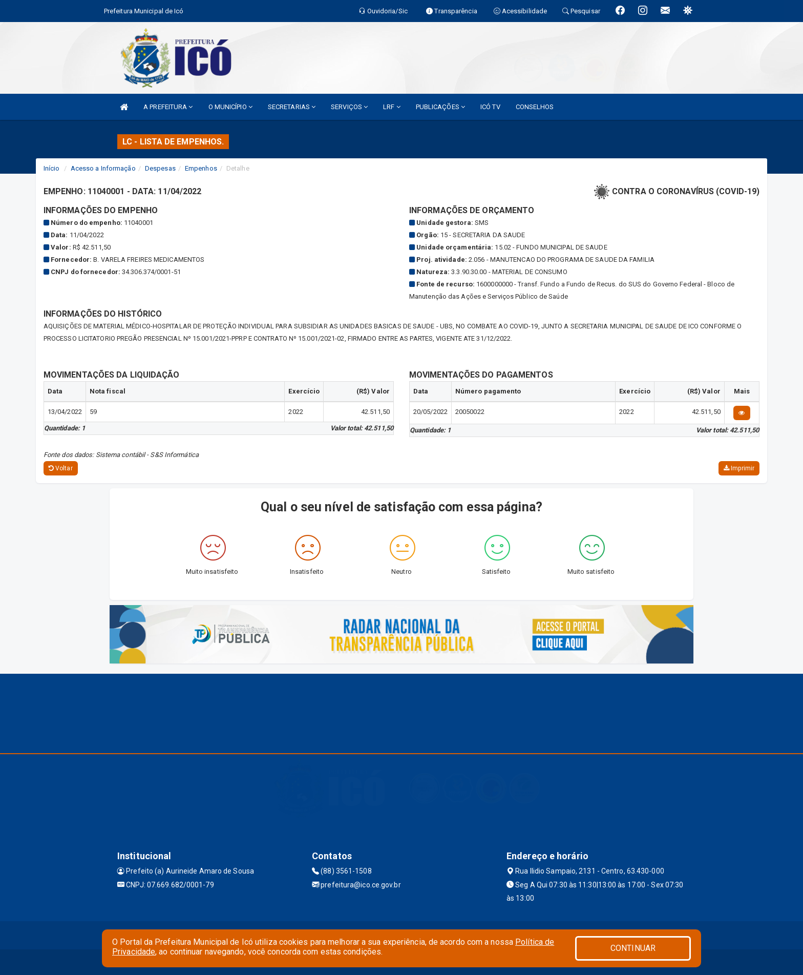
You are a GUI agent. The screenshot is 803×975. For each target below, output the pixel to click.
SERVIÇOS (349, 107)
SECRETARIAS (291, 107)
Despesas (160, 168)
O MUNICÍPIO (230, 107)
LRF (391, 107)
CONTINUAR (633, 948)
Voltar (61, 468)
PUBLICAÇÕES (440, 107)
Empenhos (201, 168)
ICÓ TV (490, 107)
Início (52, 168)
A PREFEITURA (168, 107)
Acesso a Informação (103, 168)
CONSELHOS (535, 107)
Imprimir (739, 468)
